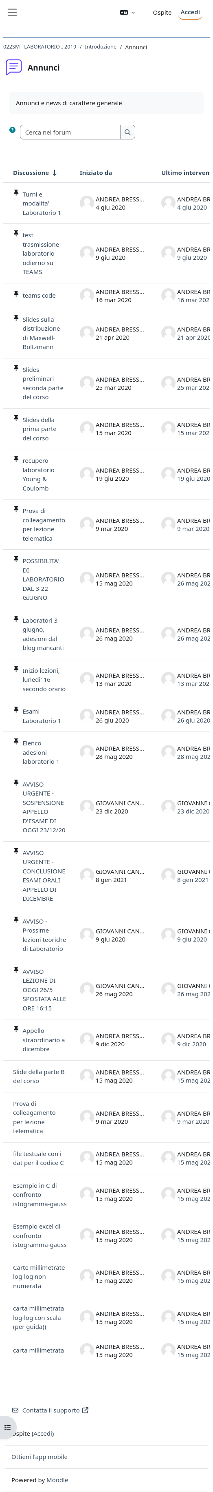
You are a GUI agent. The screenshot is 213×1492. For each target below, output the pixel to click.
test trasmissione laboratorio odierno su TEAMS (40, 253)
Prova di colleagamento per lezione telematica (43, 524)
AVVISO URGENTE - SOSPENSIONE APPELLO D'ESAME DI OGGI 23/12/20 (43, 807)
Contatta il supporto (50, 1410)
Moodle (57, 1480)
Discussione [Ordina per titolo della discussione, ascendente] (31, 172)
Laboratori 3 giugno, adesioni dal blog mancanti (43, 634)
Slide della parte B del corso (39, 1076)
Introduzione (100, 46)
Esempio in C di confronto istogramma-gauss (40, 1194)
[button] (127, 12)
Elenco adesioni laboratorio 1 (40, 752)
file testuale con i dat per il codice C (38, 1158)
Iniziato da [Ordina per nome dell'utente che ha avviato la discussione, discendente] (96, 172)
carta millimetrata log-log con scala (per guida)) (38, 1317)
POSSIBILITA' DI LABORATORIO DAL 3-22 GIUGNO (43, 579)
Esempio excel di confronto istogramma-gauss (40, 1235)
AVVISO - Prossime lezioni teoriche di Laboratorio (44, 935)
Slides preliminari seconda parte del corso (42, 383)
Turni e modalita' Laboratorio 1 (41, 203)
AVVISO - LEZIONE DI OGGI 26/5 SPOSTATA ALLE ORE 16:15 (44, 989)
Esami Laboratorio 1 (41, 716)
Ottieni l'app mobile (39, 1456)
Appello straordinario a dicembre (43, 1039)
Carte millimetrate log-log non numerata (39, 1276)
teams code (38, 295)
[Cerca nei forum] (70, 132)
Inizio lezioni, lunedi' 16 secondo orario (44, 679)
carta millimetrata (38, 1350)
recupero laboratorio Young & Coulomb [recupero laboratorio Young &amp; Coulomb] (38, 474)
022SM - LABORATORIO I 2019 (39, 46)
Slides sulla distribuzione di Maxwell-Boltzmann (41, 333)
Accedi (190, 12)
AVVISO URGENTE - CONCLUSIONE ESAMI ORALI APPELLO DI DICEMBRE (43, 876)
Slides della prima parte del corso (39, 429)
